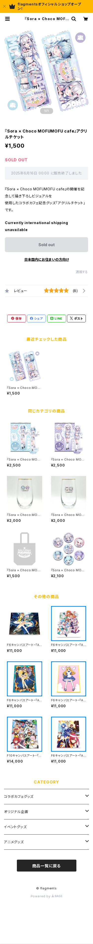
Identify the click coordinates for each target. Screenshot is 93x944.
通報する (82, 272)
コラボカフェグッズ (18, 796)
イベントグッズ (15, 827)
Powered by (46, 896)
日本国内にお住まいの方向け (46, 259)
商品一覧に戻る (46, 865)
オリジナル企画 (16, 811)
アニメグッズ (14, 842)
